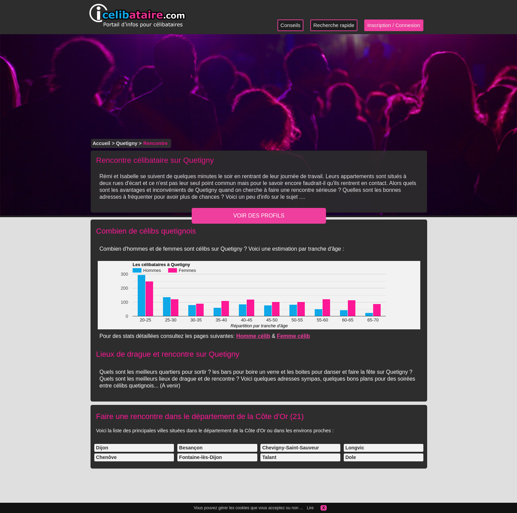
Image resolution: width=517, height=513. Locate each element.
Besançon (191, 447)
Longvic (354, 447)
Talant (269, 457)
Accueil (101, 143)
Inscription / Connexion (393, 25)
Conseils (290, 25)
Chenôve (106, 457)
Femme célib (293, 336)
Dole (350, 457)
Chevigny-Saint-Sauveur (290, 447)
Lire (310, 507)
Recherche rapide (333, 25)
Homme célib (253, 336)
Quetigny (126, 143)
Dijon (102, 447)
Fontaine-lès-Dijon (200, 457)
